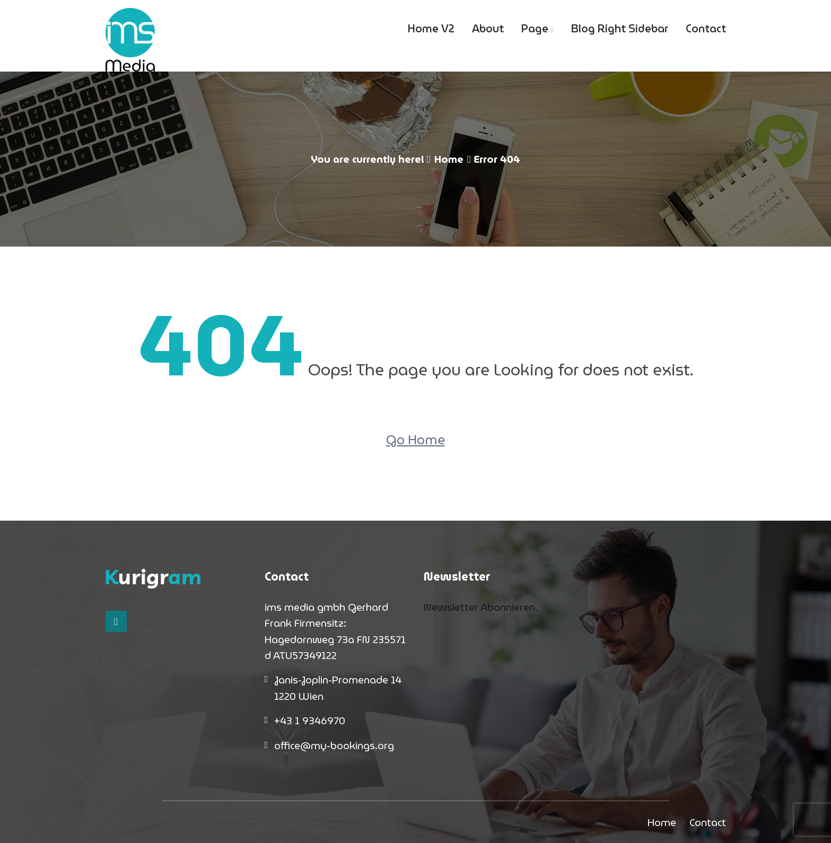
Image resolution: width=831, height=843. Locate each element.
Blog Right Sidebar (619, 28)
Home (448, 159)
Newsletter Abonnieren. (481, 607)
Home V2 (431, 28)
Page (534, 28)
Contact (706, 28)
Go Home (415, 440)
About (488, 28)
